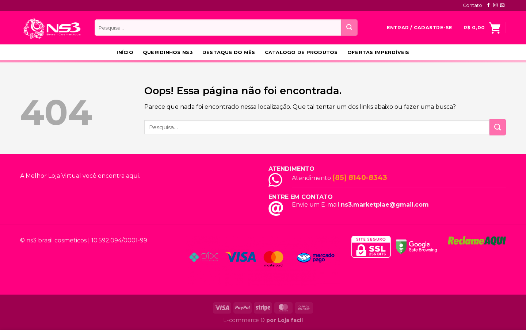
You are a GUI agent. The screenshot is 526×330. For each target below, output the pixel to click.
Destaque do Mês (228, 52)
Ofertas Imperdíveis (378, 52)
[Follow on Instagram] (495, 5)
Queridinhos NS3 (168, 52)
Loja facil (290, 320)
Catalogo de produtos (301, 52)
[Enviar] (349, 27)
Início (125, 52)
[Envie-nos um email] (502, 5)
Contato (472, 5)
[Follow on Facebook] (488, 5)
